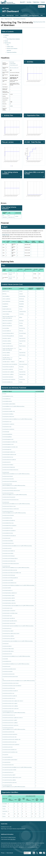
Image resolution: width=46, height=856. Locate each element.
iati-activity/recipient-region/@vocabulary (10, 620)
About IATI (22, 2)
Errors (17, 15)
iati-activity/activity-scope (7, 421)
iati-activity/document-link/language (9, 575)
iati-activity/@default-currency (8, 396)
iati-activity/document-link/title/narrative (9, 582)
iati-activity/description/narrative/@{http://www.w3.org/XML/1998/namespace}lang (17, 545)
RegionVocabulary (22, 346)
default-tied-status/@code (7, 325)
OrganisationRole (22, 338)
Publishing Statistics (34, 15)
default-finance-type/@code (7, 320)
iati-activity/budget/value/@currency (9, 452)
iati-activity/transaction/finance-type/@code (10, 690)
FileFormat (21, 330)
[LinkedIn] (34, 853)
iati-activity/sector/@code (7, 646)
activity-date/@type (6, 296)
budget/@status (5, 303)
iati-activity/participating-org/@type (9, 600)
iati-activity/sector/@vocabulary (8, 651)
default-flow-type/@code (7, 323)
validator (16, 216)
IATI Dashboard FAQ (32, 847)
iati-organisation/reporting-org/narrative (10, 782)
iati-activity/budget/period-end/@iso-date (10, 441)
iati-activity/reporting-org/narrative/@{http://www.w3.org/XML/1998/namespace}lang (18, 641)
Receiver (4, 816)
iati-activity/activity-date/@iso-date (9, 411)
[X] (37, 853)
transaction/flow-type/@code (8, 369)
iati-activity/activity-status (7, 426)
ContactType (21, 314)
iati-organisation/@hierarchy (8, 757)
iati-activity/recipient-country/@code (9, 610)
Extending (4, 806)
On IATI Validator (13, 63)
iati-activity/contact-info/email (8, 476)
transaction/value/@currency (8, 382)
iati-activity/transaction (6, 666)
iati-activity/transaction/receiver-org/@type (10, 722)
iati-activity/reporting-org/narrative (9, 638)
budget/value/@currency (7, 309)
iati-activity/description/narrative (8, 543)
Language (21, 293)
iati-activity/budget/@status (7, 434)
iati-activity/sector (6, 643)
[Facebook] (44, 853)
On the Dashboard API (14, 65)
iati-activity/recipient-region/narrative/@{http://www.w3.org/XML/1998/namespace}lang (18, 625)
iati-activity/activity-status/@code (8, 429)
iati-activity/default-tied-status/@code (9, 535)
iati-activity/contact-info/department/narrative (10, 469)
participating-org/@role (7, 338)
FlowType (21, 323)
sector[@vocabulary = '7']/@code (8, 361)
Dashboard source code (6, 826)
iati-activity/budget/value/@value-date (9, 454)
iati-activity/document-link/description (9, 561)
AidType (20, 317)
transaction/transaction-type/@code (9, 379)
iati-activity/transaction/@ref (7, 671)
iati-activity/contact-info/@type (8, 464)
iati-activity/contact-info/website (8, 515)
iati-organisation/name (6, 762)
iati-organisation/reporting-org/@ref (9, 774)
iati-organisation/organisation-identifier (9, 769)
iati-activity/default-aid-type (7, 518)
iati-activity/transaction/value (8, 747)
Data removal (10, 853)
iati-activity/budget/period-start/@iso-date (10, 447)
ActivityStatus (21, 301)
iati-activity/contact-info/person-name (9, 506)
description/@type (6, 328)
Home (3, 15)
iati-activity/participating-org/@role (9, 598)
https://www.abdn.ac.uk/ (14, 67)
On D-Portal (12, 62)
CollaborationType (22, 311)
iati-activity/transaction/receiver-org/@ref (10, 720)
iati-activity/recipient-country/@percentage (10, 613)
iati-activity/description (6, 538)
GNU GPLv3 (12, 839)
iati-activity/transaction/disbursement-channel (10, 683)
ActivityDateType (22, 296)
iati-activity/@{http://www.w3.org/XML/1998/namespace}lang (13, 406)
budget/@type (5, 234)
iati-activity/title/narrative (7, 661)
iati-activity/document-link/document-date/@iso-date (12, 572)
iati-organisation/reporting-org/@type (9, 780)
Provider (4, 813)
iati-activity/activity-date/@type (8, 414)
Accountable (5, 803)
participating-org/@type (7, 340)
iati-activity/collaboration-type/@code (9, 459)
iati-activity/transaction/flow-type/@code (10, 695)
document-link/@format (7, 330)
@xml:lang (4, 293)
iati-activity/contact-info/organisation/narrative (11, 499)
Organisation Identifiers (12, 52)
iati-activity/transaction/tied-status (8, 731)
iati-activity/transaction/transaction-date (9, 736)
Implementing (5, 811)
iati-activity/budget (6, 431)
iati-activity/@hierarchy (7, 398)
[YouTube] (40, 853)
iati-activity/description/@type (8, 540)
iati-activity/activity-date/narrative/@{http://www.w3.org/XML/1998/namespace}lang (17, 419)
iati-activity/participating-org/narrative (9, 603)
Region (20, 349)
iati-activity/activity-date (7, 408)
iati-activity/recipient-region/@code (9, 618)
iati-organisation (5, 754)
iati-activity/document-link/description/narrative (11, 563)
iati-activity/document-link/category (9, 555)
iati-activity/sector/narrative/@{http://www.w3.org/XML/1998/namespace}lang (16, 656)
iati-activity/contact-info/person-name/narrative (11, 508)
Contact (43, 2)
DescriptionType (22, 328)
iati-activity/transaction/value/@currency (10, 749)
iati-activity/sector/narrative (7, 653)
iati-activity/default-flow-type (8, 528)
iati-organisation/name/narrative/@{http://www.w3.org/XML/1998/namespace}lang (17, 767)
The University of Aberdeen (19, 19)
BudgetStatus (21, 303)
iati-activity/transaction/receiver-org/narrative (10, 725)
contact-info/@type (6, 314)
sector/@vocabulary (6, 355)
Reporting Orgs (10, 15)
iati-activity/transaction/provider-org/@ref (10, 703)
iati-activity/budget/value (7, 449)
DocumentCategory (22, 333)
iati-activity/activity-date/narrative (8, 416)
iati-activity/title (5, 658)
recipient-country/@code (7, 343)
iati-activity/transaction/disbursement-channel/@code (12, 685)
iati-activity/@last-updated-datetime (9, 403)
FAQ (42, 15)
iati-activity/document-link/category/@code (10, 558)
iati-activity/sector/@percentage (8, 648)
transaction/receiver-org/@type (8, 374)
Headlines (6, 35)
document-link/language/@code (8, 335)
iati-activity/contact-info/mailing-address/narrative (11, 490)
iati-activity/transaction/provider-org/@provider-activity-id (13, 700)
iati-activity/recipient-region (7, 615)
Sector (20, 358)
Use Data (29, 2)
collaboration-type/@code (7, 311)
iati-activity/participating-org (7, 590)
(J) (43, 61)
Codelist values (10, 46)
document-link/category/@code (8, 333)
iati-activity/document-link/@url (8, 553)
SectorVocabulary (22, 355)
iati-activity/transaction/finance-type (9, 688)
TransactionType (22, 379)
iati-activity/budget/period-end (8, 439)
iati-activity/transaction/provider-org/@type (10, 706)
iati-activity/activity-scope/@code (8, 424)
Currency (20, 291)
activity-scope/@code (6, 298)
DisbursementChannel (23, 364)
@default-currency (6, 291)
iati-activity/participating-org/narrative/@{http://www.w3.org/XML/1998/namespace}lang (18, 605)
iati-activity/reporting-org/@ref (8, 630)
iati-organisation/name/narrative (8, 764)
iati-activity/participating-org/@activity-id (10, 592)
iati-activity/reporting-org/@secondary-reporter (11, 633)
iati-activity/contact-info (7, 462)
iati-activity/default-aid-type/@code (9, 520)
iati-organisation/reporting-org (8, 772)
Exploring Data (23, 15)
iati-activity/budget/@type (7, 436)
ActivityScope (21, 298)
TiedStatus (21, 325)
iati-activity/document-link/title (8, 580)
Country (20, 343)
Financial (6, 41)
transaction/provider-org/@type (8, 371)
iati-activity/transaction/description (9, 674)
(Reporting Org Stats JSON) (39, 22)
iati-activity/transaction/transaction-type (9, 742)
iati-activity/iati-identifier (7, 587)
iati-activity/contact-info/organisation (9, 497)
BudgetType (21, 306)
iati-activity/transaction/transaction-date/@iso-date (11, 739)
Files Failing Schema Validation (13, 39)
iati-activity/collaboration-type (8, 457)
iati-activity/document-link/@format (9, 550)
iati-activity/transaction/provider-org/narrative (11, 708)
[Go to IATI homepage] (8, 2)
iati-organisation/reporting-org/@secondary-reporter (12, 777)
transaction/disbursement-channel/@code (10, 364)
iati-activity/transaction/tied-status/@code (10, 734)
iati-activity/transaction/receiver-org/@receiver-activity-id (13, 717)
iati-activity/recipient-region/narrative (9, 623)
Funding (4, 808)
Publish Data (36, 2)
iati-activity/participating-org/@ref (8, 595)
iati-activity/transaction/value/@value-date (10, 752)
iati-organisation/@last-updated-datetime (10, 759)
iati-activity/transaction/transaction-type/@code (11, 744)
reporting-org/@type (6, 352)
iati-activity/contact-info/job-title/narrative (10, 481)
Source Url (10, 273)
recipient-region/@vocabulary (8, 346)
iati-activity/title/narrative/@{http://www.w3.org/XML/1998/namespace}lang (16, 663)
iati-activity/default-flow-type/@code (9, 530)
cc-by (11, 106)
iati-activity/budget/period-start (8, 444)
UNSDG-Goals (21, 361)
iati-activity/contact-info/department (9, 467)
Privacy (2, 853)
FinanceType (21, 320)
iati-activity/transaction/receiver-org (9, 715)
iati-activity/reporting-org (7, 628)
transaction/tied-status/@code (8, 376)
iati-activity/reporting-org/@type (8, 636)
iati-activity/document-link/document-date (10, 570)
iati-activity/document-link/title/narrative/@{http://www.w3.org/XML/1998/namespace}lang (18, 585)
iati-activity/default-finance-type (8, 523)
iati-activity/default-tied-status (8, 533)
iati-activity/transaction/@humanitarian (9, 669)
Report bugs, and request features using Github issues (13, 828)
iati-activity (4, 393)
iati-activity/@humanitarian (7, 401)
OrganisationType (22, 340)
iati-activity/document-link (7, 548)
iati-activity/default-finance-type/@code (9, 525)
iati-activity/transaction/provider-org (9, 698)
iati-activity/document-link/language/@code (10, 577)
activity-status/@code (6, 301)
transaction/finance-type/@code (8, 366)
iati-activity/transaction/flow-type (8, 693)
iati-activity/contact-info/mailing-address (10, 488)
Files (8, 44)
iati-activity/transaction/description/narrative (10, 676)
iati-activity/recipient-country (7, 608)
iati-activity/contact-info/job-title (8, 478)
